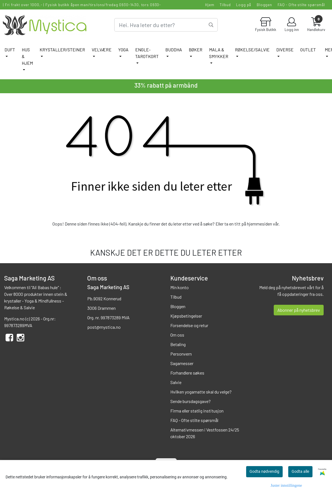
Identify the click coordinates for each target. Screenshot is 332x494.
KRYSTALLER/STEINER (62, 49)
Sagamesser (181, 363)
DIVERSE (285, 49)
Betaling (178, 344)
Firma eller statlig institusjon (197, 410)
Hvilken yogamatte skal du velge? (201, 391)
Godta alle (300, 471)
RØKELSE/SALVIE (252, 49)
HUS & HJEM (27, 56)
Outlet (308, 49)
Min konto (179, 287)
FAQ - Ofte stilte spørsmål (301, 4)
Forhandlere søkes (187, 372)
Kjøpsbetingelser (186, 315)
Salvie (175, 382)
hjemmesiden (259, 223)
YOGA (123, 49)
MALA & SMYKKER (218, 53)
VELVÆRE (102, 49)
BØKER (195, 49)
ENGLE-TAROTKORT (147, 53)
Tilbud (225, 4)
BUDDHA (173, 49)
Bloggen (264, 4)
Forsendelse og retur (189, 325)
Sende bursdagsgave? (190, 401)
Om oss (177, 334)
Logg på (243, 4)
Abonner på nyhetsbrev (298, 310)
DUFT (9, 49)
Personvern (181, 353)
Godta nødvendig (264, 471)
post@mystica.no (104, 327)
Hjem (209, 4)
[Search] (165, 25)
